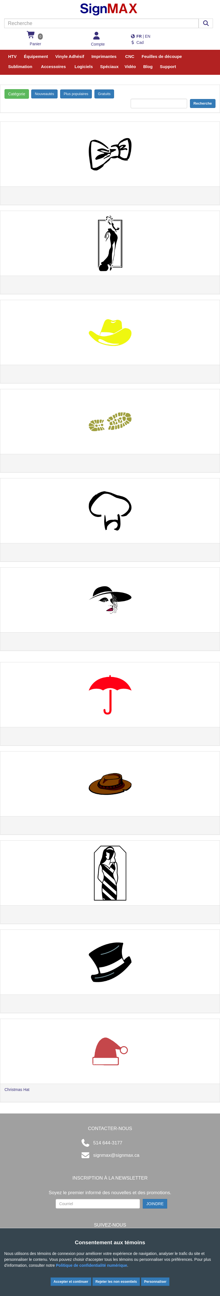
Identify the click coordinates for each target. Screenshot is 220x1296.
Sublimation (20, 66)
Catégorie (16, 94)
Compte (98, 44)
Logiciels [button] (83, 66)
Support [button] (168, 66)
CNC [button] (130, 56)
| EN (140, 36)
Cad (137, 42)
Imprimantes (103, 56)
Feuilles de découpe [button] (162, 56)
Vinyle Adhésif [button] (69, 56)
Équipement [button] (36, 56)
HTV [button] (12, 56)
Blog (148, 66)
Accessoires (53, 66)
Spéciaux (109, 66)
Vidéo (130, 66)
